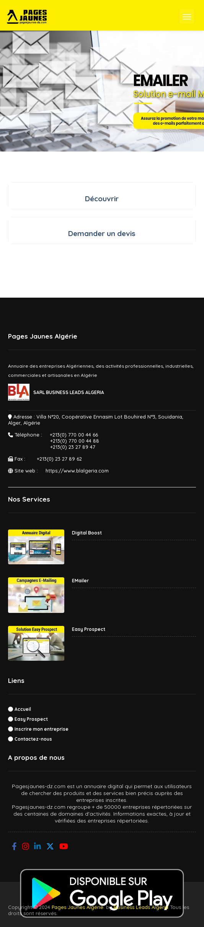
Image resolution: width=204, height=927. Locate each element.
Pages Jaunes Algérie (77, 907)
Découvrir (102, 198)
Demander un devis (101, 233)
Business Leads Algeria (141, 907)
